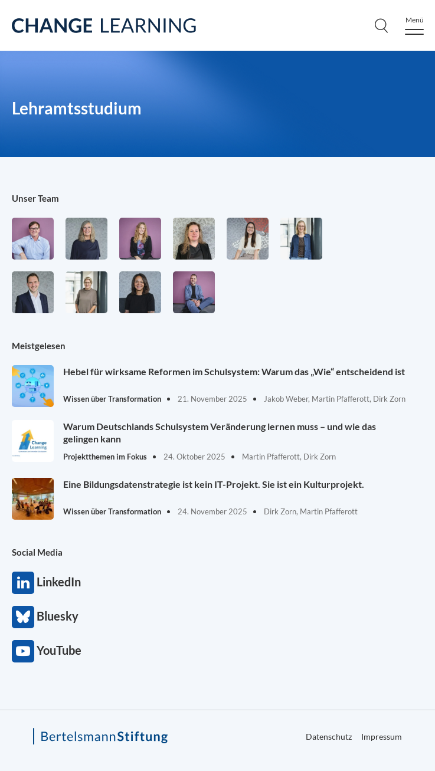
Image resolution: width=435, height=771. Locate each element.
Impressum (381, 736)
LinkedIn (23, 583)
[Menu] (414, 25)
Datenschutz (329, 736)
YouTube (23, 651)
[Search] (381, 25)
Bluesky (23, 617)
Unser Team (35, 198)
